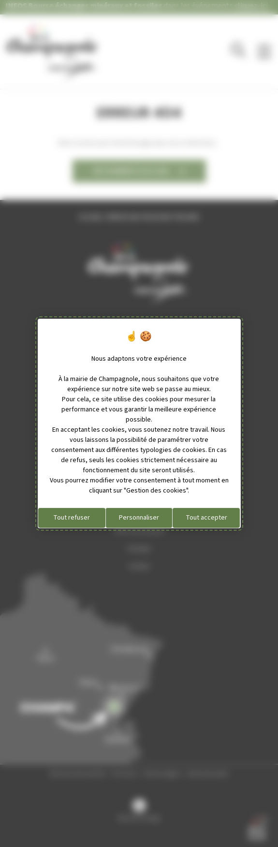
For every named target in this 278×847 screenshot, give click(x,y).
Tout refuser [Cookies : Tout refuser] (71, 517)
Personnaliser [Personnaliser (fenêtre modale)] (139, 517)
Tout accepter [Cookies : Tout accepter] (206, 517)
